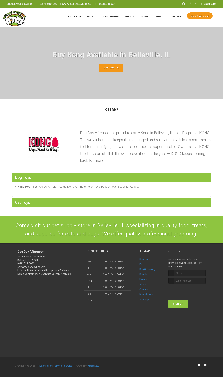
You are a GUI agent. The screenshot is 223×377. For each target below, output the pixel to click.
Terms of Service (62, 365)
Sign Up (178, 304)
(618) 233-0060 (25, 263)
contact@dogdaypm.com (31, 267)
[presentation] (187, 290)
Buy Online (111, 67)
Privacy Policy (44, 365)
